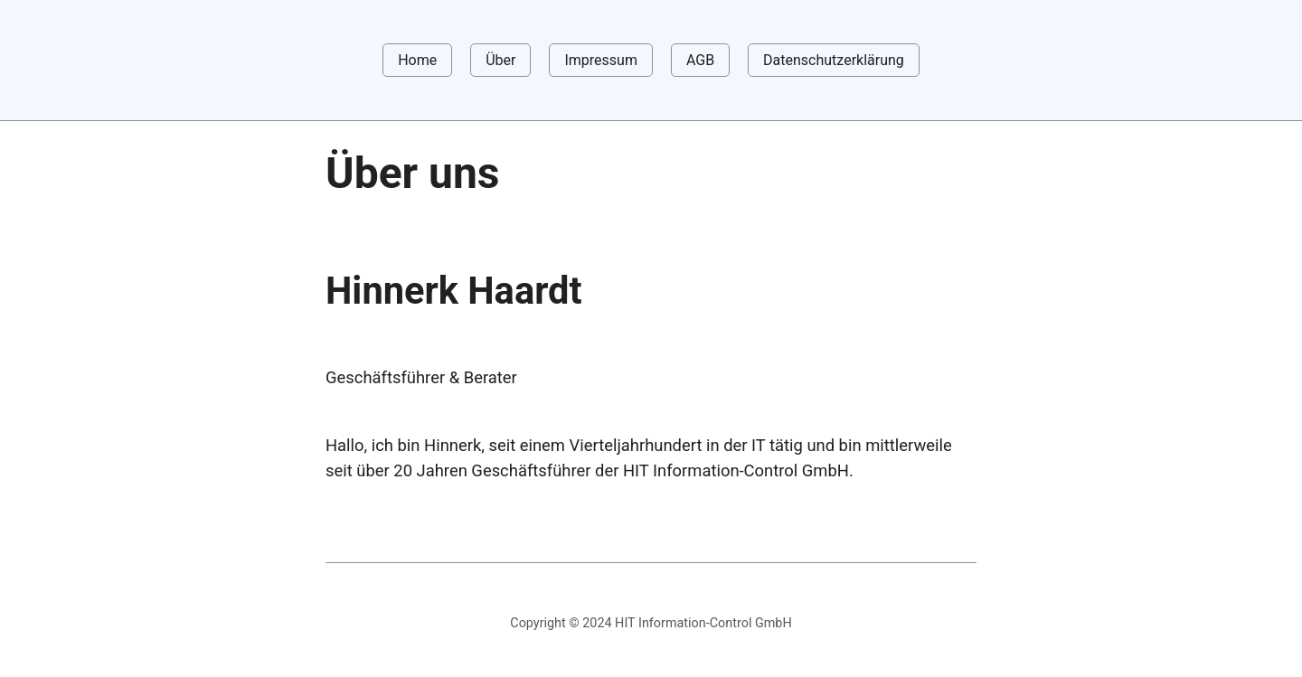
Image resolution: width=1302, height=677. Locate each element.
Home (417, 60)
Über (500, 60)
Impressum (600, 60)
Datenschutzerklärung (833, 60)
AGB (700, 60)
